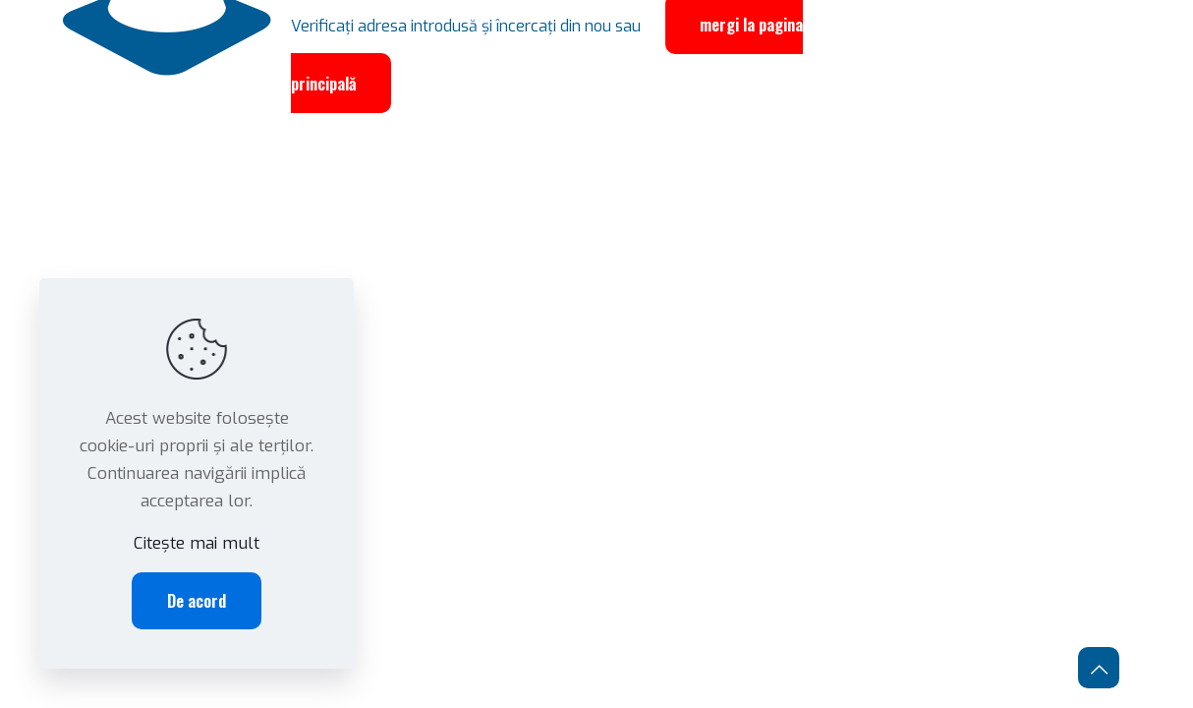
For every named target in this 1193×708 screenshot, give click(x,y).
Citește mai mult (196, 543)
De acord (196, 600)
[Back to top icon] (1098, 667)
